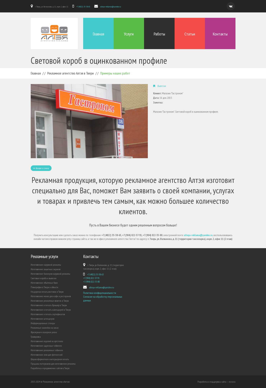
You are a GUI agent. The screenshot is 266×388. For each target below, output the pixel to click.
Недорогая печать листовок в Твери (47, 291)
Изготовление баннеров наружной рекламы (50, 273)
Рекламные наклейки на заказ (44, 327)
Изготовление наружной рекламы (46, 264)
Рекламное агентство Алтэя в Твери (70, 73)
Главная (98, 34)
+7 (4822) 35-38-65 (83, 6)
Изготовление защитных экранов (45, 269)
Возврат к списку (41, 168)
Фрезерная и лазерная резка (44, 332)
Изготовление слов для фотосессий (47, 354)
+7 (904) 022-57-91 (91, 278)
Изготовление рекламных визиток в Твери (50, 300)
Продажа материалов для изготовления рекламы (53, 363)
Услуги (129, 34)
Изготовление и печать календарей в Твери (51, 309)
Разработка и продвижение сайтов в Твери (50, 368)
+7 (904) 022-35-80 (91, 281)
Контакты (220, 34)
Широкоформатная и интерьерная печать (50, 359)
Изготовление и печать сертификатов (48, 314)
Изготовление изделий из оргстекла (47, 341)
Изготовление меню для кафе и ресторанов (51, 296)
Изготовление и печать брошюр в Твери (49, 305)
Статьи (189, 34)
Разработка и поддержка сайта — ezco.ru (216, 381)
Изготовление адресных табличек (46, 345)
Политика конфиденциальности (99, 293)
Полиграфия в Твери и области (44, 287)
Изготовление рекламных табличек (47, 350)
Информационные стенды (43, 323)
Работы (159, 34)
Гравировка (36, 336)
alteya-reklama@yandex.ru (110, 6)
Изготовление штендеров (42, 318)
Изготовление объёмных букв (44, 282)
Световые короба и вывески (43, 278)
